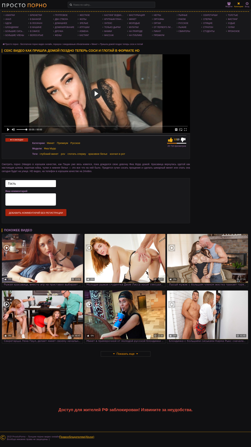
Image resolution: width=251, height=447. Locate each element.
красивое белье (97, 153)
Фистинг (233, 19)
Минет (132, 19)
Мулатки (134, 27)
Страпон (208, 27)
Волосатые (36, 35)
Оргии (157, 23)
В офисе (35, 31)
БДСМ (8, 23)
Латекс (108, 23)
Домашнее (61, 23)
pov (63, 153)
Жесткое (84, 15)
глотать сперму (76, 153)
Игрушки (84, 27)
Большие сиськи (15, 31)
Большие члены (14, 35)
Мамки (108, 31)
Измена (83, 31)
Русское (183, 23)
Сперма (207, 19)
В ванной (35, 19)
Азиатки (10, 15)
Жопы (82, 19)
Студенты (208, 31)
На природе (136, 31)
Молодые (134, 23)
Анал (8, 19)
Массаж (109, 35)
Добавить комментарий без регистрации (36, 213)
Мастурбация (137, 15)
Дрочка (59, 31)
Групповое (61, 15)
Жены (58, 35)
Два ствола (61, 19)
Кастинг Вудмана (114, 15)
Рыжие (182, 27)
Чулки (231, 27)
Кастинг (84, 35)
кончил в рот (117, 153)
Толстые (233, 15)
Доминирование (64, 27)
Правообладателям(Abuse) (76, 436)
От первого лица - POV (164, 27)
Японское (234, 31)
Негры (157, 15)
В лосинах (36, 23)
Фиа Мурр (50, 148)
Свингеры (184, 31)
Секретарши (210, 15)
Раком (182, 19)
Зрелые (83, 23)
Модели (229, 5)
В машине (36, 27)
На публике (135, 35)
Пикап (157, 31)
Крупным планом (114, 19)
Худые (231, 23)
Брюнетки (36, 15)
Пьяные (183, 15)
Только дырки (112, 27)
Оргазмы (159, 19)
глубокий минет (49, 153)
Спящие (207, 23)
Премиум (159, 35)
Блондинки (11, 27)
